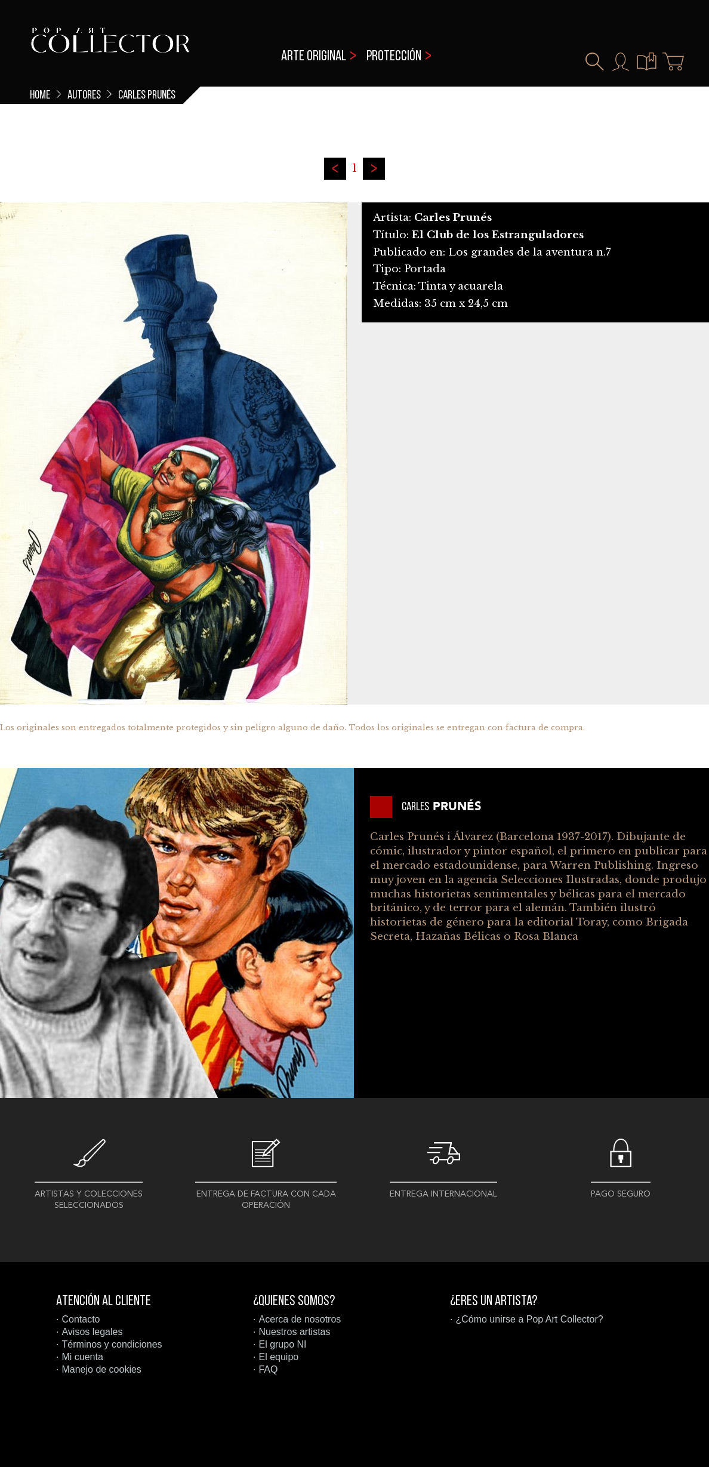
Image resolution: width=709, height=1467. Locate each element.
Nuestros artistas (294, 1332)
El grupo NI (282, 1344)
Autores (84, 96)
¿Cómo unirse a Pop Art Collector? (529, 1319)
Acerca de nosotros (299, 1319)
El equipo (278, 1357)
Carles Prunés (146, 96)
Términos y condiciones (111, 1344)
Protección (393, 57)
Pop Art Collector (110, 48)
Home (40, 96)
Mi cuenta (82, 1357)
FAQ (268, 1369)
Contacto (80, 1319)
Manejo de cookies (101, 1369)
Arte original (313, 57)
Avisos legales (91, 1332)
